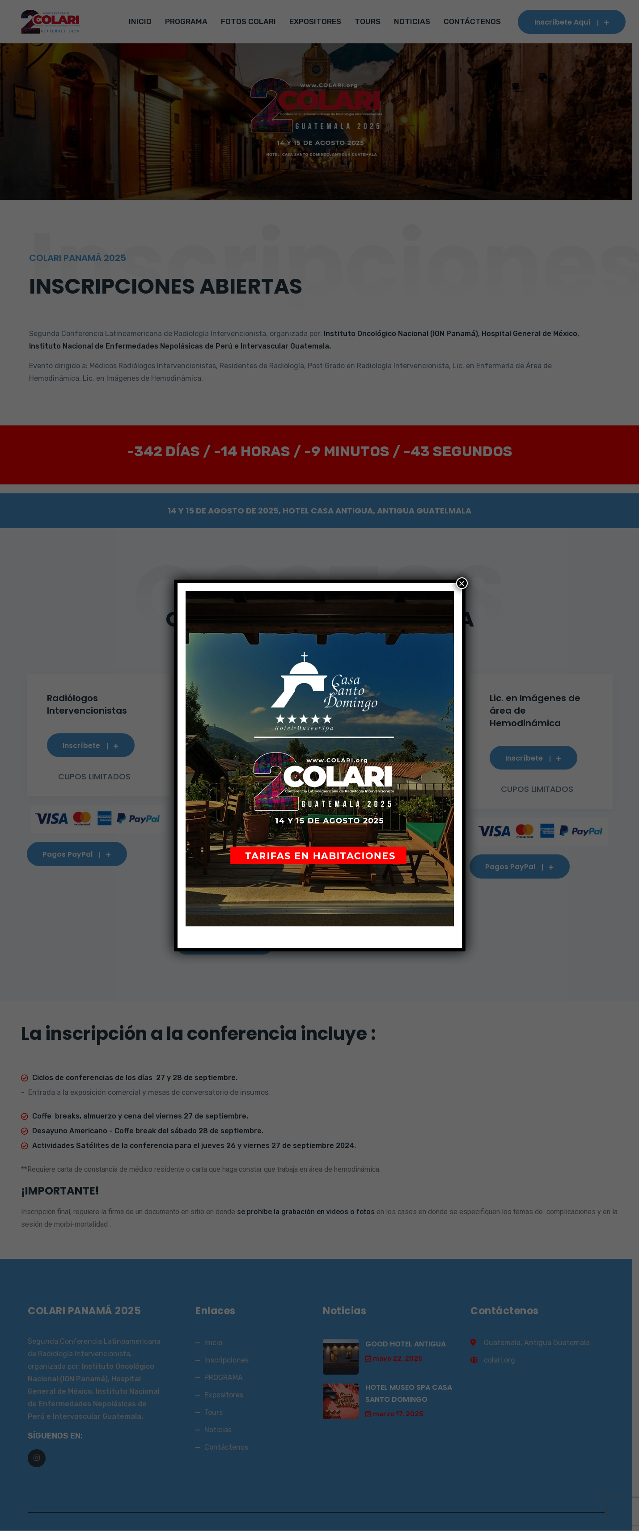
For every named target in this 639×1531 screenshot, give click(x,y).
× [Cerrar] (461, 583)
